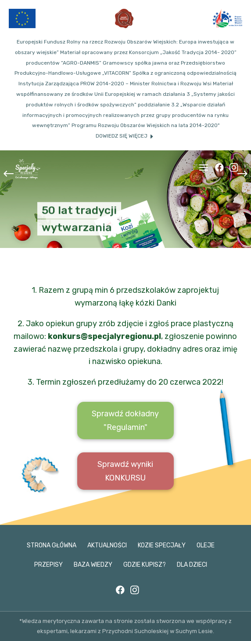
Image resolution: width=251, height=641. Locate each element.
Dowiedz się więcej (121, 136)
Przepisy (48, 564)
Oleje (206, 545)
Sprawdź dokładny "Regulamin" (125, 420)
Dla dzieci (192, 564)
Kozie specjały (162, 545)
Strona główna (51, 545)
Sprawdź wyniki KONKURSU (125, 471)
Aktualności (107, 545)
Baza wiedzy (93, 564)
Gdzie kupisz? (144, 564)
